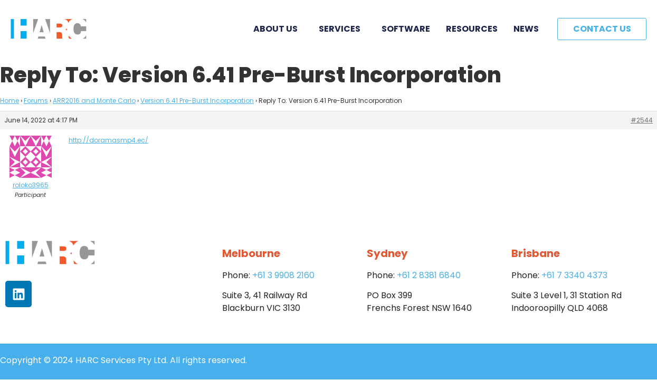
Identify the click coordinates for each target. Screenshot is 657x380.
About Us (278, 29)
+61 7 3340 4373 (574, 275)
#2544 (642, 120)
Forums (36, 100)
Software (406, 29)
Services (342, 29)
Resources (472, 29)
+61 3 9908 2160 (283, 275)
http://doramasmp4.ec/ (108, 140)
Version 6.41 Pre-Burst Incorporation (197, 100)
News (526, 29)
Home (9, 100)
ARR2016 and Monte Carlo (94, 100)
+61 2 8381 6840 (429, 275)
